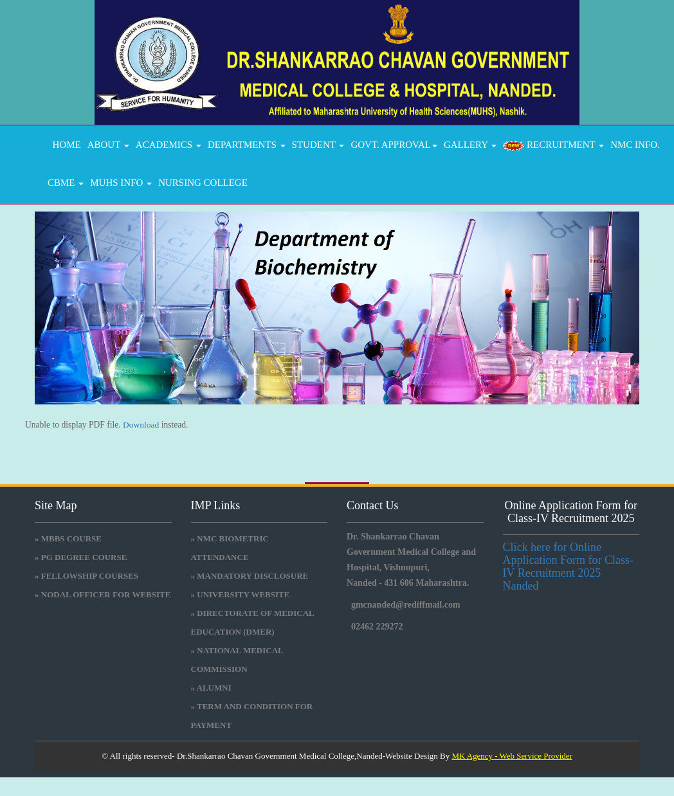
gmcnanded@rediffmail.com (405, 605)
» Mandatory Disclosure (250, 576)
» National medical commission (237, 660)
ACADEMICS (168, 145)
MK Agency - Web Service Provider (511, 756)
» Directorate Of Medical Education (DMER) (252, 622)
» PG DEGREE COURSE (81, 557)
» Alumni (211, 687)
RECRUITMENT (553, 145)
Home (64, 145)
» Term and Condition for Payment (252, 715)
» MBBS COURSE (68, 538)
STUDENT (318, 145)
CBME (66, 182)
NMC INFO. (635, 145)
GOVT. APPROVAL (394, 145)
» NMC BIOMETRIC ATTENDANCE (230, 548)
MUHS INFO (121, 182)
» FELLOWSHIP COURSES (86, 576)
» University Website (240, 594)
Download (141, 425)
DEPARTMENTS (247, 145)
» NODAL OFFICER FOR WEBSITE (102, 594)
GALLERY (470, 145)
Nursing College (203, 182)
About (108, 145)
